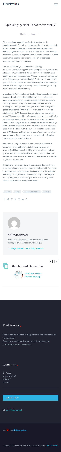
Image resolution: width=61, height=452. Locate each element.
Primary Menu (56, 4)
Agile (8, 192)
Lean (17, 192)
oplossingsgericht (32, 192)
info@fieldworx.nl (14, 410)
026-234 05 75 (12, 397)
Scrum (47, 192)
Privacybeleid (52, 445)
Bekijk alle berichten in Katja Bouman (26, 248)
